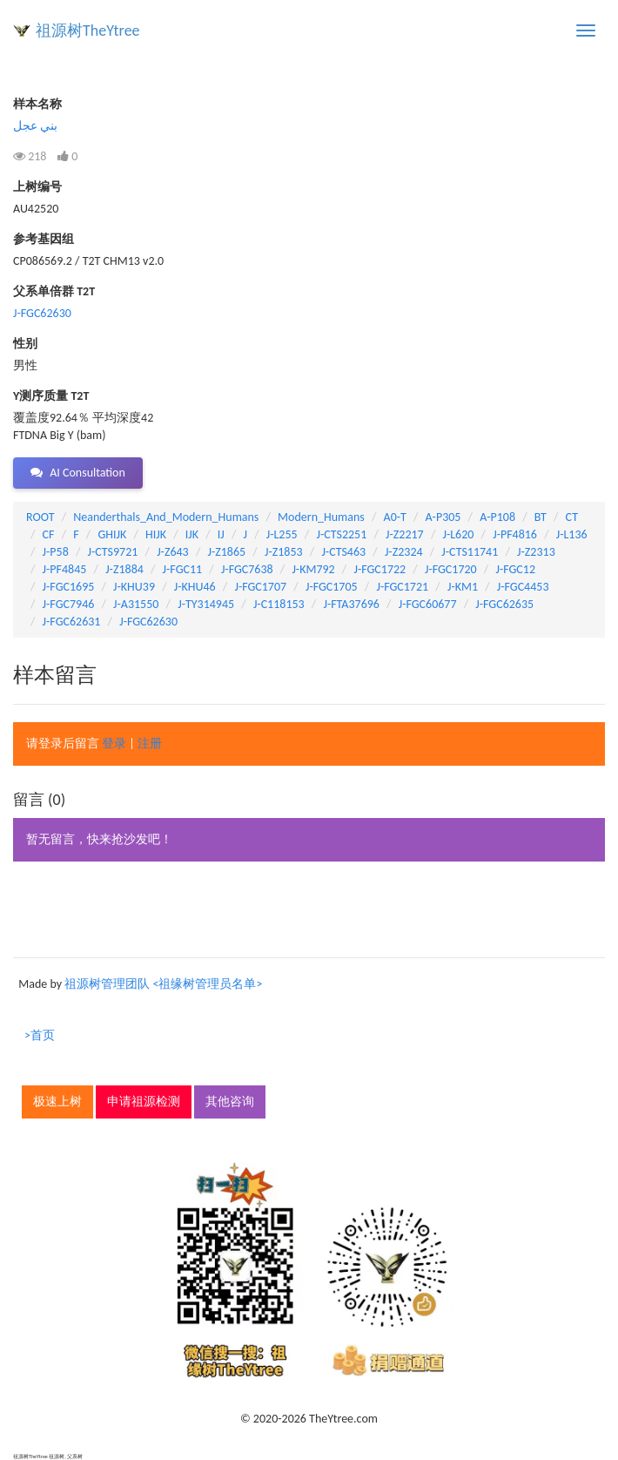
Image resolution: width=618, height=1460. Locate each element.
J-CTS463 (343, 551)
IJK (191, 534)
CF (49, 534)
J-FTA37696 (351, 604)
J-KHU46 (195, 586)
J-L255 (282, 534)
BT (540, 517)
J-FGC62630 (42, 313)
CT (572, 517)
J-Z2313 (536, 551)
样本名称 (37, 104)
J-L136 (572, 534)
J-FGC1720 (451, 569)
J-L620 (458, 534)
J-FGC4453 (523, 586)
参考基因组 (43, 239)
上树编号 (37, 186)
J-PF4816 (515, 534)
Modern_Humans (321, 517)
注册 (150, 743)
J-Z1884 (124, 569)
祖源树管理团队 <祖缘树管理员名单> (163, 984)
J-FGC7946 (69, 604)
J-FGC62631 (72, 621)
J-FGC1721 (402, 586)
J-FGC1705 (332, 586)
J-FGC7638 (247, 569)
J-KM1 (462, 586)
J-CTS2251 (341, 534)
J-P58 (56, 551)
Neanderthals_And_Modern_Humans (166, 517)
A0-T (395, 517)
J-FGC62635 (504, 604)
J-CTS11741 (469, 551)
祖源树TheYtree (88, 30)
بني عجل (35, 125)
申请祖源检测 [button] (143, 1101)
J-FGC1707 (260, 586)
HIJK (155, 534)
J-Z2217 (405, 534)
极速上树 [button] (57, 1101)
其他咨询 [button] (229, 1101)
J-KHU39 (134, 586)
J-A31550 (135, 604)
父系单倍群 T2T (54, 291)
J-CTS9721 (113, 551)
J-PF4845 (65, 569)
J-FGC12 (515, 569)
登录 (114, 743)
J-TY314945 (206, 604)
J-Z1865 (226, 551)
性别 (25, 343)
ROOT (40, 517)
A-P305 (443, 517)
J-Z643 (173, 551)
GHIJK (111, 534)
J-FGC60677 (428, 604)
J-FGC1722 (379, 569)
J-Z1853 (284, 551)
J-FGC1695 (69, 586)
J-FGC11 (183, 569)
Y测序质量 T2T (51, 396)
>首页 (39, 1035)
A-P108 (497, 517)
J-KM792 (313, 569)
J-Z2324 (404, 551)
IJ (221, 534)
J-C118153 (279, 604)
